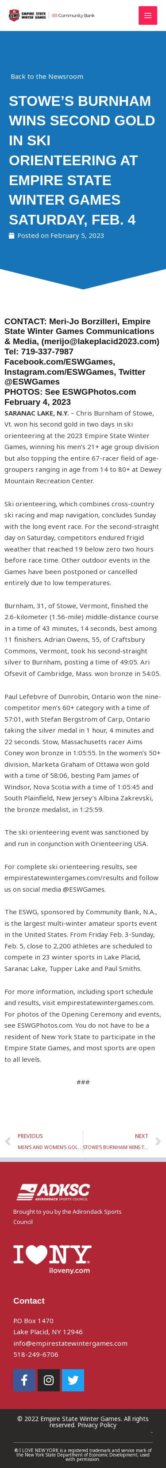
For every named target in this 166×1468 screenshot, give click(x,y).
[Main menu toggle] (148, 15)
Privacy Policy (96, 1425)
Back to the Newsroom (47, 76)
